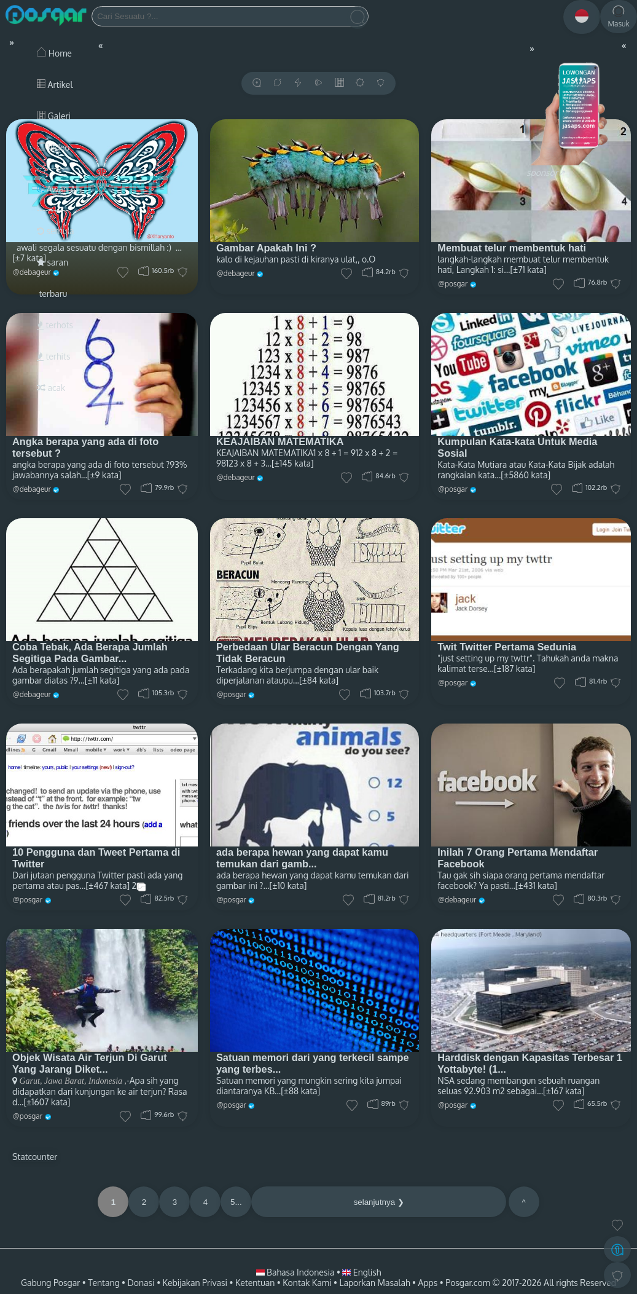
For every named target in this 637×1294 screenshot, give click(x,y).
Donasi (141, 1282)
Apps (428, 1282)
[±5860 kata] (525, 475)
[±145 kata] (293, 463)
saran (52, 262)
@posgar (452, 283)
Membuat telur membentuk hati (511, 247)
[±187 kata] (514, 668)
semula (55, 231)
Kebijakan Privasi (195, 1282)
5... (236, 1202)
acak (51, 387)
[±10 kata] (288, 885)
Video (53, 147)
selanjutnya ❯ (379, 1202)
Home (54, 53)
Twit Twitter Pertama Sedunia (506, 646)
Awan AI (57, 189)
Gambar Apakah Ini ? (266, 247)
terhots (55, 325)
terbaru (52, 293)
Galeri (54, 116)
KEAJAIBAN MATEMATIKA (280, 441)
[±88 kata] (300, 1091)
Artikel (54, 84)
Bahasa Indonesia (296, 1272)
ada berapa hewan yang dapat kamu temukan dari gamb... (302, 857)
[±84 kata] (318, 680)
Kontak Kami (307, 1282)
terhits (53, 356)
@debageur (236, 273)
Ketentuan (255, 1282)
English (361, 1272)
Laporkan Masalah (374, 1282)
